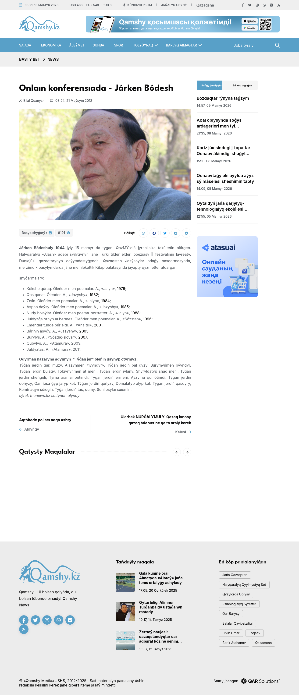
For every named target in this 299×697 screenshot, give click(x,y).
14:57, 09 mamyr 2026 (214, 105)
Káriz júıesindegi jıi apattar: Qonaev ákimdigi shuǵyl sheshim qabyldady (224, 150)
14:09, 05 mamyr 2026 (214, 189)
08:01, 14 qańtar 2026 (155, 521)
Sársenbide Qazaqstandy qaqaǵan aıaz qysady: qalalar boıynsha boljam (163, 507)
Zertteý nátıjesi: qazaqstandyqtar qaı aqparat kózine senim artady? (158, 638)
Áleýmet (77, 45)
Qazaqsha (205, 5)
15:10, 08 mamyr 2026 (214, 161)
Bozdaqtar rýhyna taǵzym (223, 98)
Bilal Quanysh (32, 101)
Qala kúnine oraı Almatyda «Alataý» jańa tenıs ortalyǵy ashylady (161, 579)
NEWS (53, 59)
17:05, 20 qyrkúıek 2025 (158, 592)
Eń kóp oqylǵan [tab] (242, 85)
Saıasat (26, 45)
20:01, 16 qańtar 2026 (95, 527)
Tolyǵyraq (143, 45)
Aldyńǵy (29, 430)
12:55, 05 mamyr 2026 (214, 216)
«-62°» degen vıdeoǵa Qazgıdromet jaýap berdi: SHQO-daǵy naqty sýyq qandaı (104, 510)
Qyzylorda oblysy (237, 597)
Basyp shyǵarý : (37, 234)
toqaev (258, 639)
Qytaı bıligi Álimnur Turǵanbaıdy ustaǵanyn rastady (160, 608)
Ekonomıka (51, 45)
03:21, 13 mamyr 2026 (41, 5)
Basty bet (29, 59)
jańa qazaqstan (236, 576)
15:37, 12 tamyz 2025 (155, 650)
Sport (119, 45)
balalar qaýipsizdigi (239, 629)
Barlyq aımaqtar (181, 45)
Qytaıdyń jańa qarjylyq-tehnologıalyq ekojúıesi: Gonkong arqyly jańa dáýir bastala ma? (223, 206)
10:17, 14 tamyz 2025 (155, 621)
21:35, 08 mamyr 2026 (214, 133)
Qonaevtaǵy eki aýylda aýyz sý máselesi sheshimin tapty (225, 178)
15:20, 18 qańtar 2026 (36, 521)
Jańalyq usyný (174, 5)
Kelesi (183, 433)
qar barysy (232, 618)
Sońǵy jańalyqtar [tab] (212, 85)
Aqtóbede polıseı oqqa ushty (45, 421)
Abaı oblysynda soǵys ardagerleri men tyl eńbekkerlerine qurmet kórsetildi (220, 123)
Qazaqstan (267, 650)
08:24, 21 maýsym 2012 (72, 101)
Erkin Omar (232, 639)
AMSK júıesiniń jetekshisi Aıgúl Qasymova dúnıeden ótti (45, 507)
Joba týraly (244, 45)
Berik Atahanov (235, 650)
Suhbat (99, 45)
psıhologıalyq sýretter (241, 608)
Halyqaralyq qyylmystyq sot (246, 587)
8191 (64, 234)
